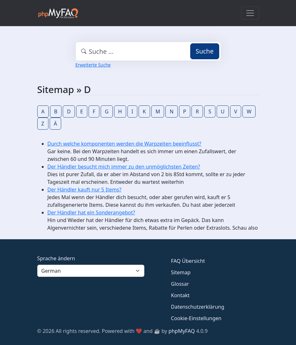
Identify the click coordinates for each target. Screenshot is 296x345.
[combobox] (148, 51)
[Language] (90, 271)
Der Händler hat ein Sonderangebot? (91, 212)
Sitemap (181, 272)
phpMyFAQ (182, 330)
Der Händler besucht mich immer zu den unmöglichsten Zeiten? (123, 166)
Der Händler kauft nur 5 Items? (84, 189)
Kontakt (180, 295)
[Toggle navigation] (250, 13)
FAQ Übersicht (188, 260)
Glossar (180, 283)
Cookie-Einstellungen (196, 318)
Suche (205, 51)
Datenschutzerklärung (197, 306)
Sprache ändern (56, 258)
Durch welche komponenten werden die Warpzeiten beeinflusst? (124, 143)
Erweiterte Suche (93, 65)
